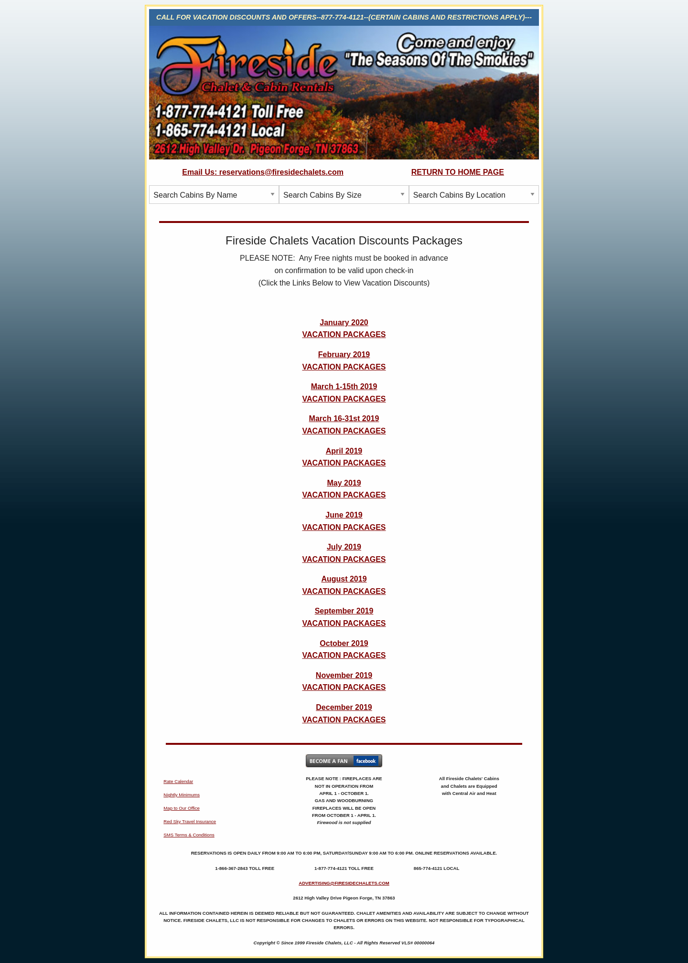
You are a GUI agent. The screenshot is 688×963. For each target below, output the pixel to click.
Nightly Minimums (181, 794)
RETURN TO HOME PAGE (457, 172)
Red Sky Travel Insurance (189, 821)
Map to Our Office (181, 808)
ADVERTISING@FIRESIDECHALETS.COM (344, 883)
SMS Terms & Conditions (188, 834)
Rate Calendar (178, 781)
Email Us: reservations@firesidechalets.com (263, 172)
